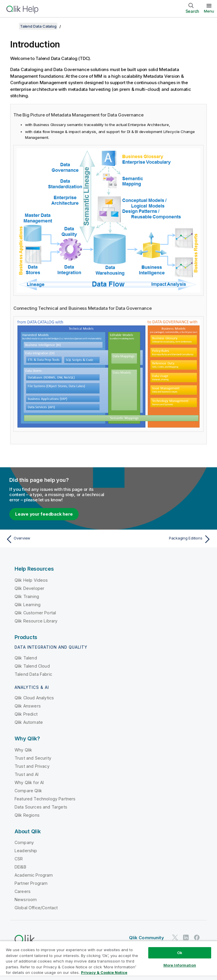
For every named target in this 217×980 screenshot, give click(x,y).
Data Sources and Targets (41, 806)
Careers (23, 891)
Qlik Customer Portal (35, 612)
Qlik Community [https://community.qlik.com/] (146, 937)
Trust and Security (33, 758)
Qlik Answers (28, 705)
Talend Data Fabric (33, 674)
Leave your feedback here (44, 514)
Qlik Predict (26, 714)
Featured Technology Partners (45, 798)
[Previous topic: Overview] (55, 539)
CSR (19, 858)
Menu (209, 11)
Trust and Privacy (32, 766)
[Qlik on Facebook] (197, 937)
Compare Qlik (28, 790)
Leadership (26, 850)
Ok (179, 952)
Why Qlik (23, 749)
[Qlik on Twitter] (175, 937)
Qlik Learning (27, 604)
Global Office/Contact (36, 907)
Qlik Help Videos (31, 580)
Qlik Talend (26, 657)
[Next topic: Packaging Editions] (162, 539)
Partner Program (31, 883)
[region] (108, 960)
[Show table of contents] (11, 26)
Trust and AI (26, 774)
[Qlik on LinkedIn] (185, 937)
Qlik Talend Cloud (32, 666)
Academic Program (34, 875)
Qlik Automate (29, 722)
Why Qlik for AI (29, 782)
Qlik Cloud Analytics (34, 697)
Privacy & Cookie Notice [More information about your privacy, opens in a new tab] (104, 972)
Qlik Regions (27, 815)
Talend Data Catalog (38, 26)
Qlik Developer (29, 588)
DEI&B (20, 866)
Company (24, 842)
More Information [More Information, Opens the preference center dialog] (179, 965)
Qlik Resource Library (36, 620)
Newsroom (26, 899)
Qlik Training (27, 596)
